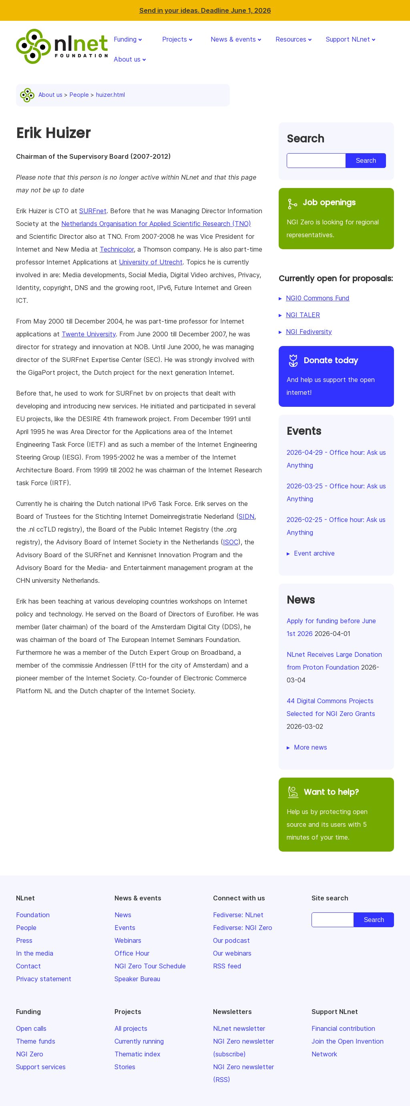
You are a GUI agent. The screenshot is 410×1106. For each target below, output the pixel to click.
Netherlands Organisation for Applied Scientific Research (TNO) (156, 224)
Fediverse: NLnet (238, 915)
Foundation (33, 915)
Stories (125, 1067)
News (123, 915)
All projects (131, 1028)
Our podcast (231, 940)
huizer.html (110, 94)
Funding (125, 39)
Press (24, 940)
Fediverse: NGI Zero (242, 928)
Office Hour (132, 953)
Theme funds (35, 1041)
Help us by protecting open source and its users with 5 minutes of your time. (336, 813)
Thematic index (138, 1054)
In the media (34, 953)
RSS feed (227, 966)
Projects (174, 39)
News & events (233, 39)
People (79, 94)
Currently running (139, 1041)
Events (125, 928)
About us (127, 59)
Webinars (128, 940)
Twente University (89, 334)
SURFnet (93, 211)
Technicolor (117, 249)
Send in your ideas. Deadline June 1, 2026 (205, 10)
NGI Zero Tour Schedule (150, 966)
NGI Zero (29, 1054)
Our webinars (232, 953)
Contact (28, 966)
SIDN (246, 516)
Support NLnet (348, 39)
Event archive (314, 553)
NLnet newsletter (239, 1028)
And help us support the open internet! (336, 375)
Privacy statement (43, 979)
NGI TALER (303, 315)
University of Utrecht (151, 262)
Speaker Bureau (137, 979)
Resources (290, 39)
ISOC (230, 542)
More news (310, 747)
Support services (41, 1067)
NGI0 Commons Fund (318, 298)
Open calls (31, 1028)
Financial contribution (343, 1028)
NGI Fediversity (309, 332)
